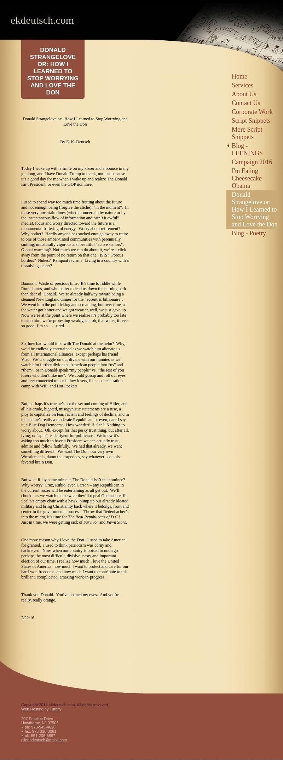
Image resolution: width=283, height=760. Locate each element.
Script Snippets (251, 120)
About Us (244, 94)
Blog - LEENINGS (247, 149)
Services (242, 85)
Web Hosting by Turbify (41, 709)
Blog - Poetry (249, 233)
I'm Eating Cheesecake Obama (247, 178)
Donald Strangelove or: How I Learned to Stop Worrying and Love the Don (254, 209)
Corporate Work (252, 111)
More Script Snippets (247, 133)
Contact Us (246, 102)
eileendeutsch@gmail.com (44, 740)
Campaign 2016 (252, 162)
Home (239, 76)
